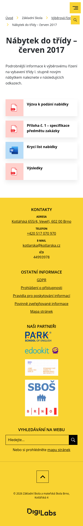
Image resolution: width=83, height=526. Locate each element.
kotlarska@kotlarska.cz (41, 245)
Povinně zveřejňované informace (41, 303)
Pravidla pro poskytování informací (41, 295)
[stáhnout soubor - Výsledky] (41, 171)
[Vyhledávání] (75, 20)
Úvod (9, 18)
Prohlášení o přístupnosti (41, 287)
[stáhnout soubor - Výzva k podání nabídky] (41, 107)
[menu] (75, 8)
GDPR (41, 280)
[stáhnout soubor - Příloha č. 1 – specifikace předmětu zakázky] (41, 129)
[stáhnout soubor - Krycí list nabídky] (41, 150)
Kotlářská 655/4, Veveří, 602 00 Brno (41, 221)
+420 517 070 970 (41, 233)
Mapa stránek (41, 311)
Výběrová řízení (62, 18)
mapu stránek (58, 449)
